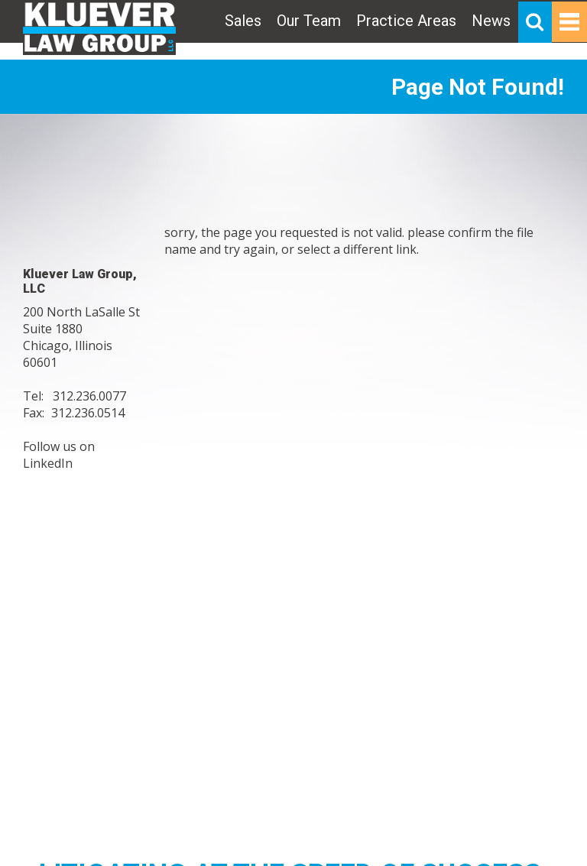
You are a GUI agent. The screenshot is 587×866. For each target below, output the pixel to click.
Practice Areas (406, 20)
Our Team (309, 20)
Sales (243, 20)
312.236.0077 (89, 396)
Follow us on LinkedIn (59, 455)
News (491, 20)
